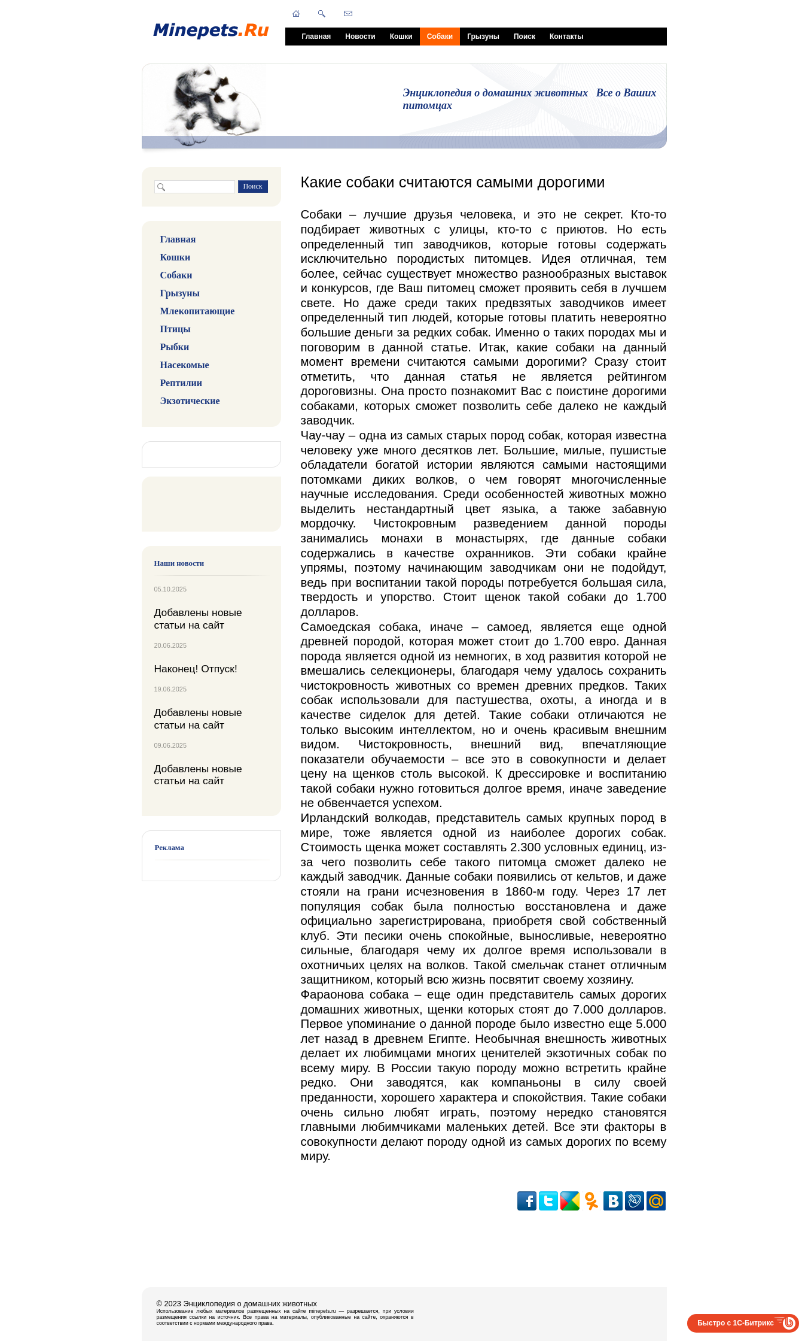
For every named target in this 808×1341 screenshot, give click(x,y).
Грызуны (483, 36)
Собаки (440, 36)
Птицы (175, 329)
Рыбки (175, 347)
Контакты (567, 36)
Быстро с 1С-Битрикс (735, 1323)
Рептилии (181, 383)
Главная (316, 36)
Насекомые (184, 365)
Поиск (524, 36)
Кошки (401, 36)
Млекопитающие (197, 311)
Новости (360, 36)
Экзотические (190, 401)
